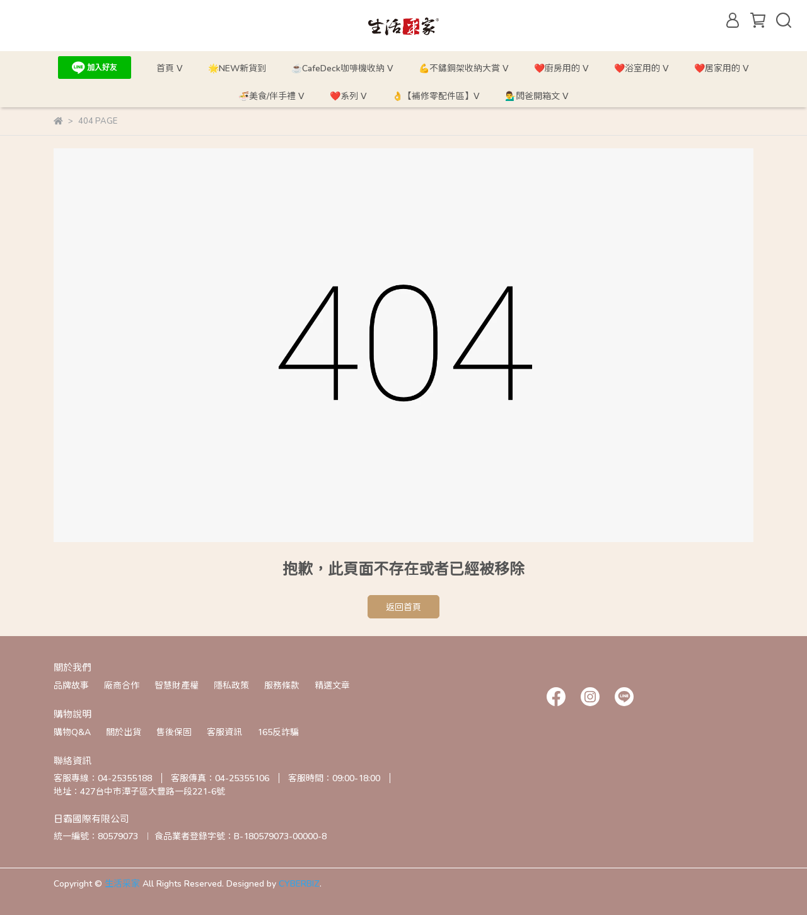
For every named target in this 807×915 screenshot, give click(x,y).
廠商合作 (121, 685)
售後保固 (174, 731)
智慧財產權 (176, 685)
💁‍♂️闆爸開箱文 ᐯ (537, 95)
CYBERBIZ (299, 883)
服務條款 (281, 685)
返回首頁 (403, 606)
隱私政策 (231, 685)
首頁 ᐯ (169, 67)
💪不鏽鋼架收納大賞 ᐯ (464, 67)
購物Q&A (72, 731)
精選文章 (332, 685)
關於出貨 (123, 731)
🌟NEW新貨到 (237, 67)
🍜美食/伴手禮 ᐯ (271, 95)
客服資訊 (224, 731)
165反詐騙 (278, 731)
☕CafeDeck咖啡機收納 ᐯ (342, 67)
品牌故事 (71, 685)
